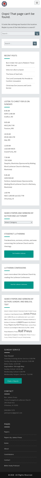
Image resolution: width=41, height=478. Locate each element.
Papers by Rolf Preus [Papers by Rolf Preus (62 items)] (16, 325)
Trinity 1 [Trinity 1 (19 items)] (29, 335)
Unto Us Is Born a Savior (15, 70)
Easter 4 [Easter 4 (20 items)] (26, 311)
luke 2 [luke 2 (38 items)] (6, 319)
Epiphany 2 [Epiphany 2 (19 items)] (8, 314)
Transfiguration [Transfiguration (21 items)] (23, 335)
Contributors (9, 454)
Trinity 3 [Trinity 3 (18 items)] (6, 337)
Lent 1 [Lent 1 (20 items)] (26, 317)
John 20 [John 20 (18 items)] (15, 317)
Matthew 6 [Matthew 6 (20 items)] (26, 319)
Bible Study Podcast (12, 466)
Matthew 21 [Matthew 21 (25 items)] (32, 319)
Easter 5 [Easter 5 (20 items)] (31, 311)
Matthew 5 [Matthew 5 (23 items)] (20, 319)
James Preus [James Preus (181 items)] (29, 313)
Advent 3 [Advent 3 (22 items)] (16, 311)
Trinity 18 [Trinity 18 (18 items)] (20, 337)
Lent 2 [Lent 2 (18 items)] (29, 317)
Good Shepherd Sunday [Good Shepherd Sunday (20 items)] (17, 314)
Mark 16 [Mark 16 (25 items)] (15, 319)
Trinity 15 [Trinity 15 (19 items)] (15, 337)
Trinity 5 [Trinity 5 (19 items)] (11, 337)
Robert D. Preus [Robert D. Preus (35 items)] (13, 332)
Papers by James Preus (13, 437)
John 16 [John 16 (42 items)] (10, 317)
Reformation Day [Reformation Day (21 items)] (22, 327)
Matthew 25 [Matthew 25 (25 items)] (14, 322)
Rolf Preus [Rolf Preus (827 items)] (25, 331)
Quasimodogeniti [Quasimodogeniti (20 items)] (14, 327)
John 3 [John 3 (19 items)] (5, 317)
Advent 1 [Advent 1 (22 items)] (6, 311)
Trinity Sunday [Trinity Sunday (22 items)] (27, 337)
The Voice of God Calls (14, 74)
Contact (7, 460)
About (6, 449)
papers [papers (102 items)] (20, 322)
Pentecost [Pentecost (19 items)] (6, 327)
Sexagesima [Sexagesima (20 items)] (15, 335)
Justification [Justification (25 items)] (20, 317)
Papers (7, 432)
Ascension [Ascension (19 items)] (21, 311)
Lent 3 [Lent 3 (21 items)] (32, 317)
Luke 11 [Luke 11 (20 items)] (10, 319)
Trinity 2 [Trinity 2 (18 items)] (33, 335)
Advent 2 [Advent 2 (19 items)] (11, 311)
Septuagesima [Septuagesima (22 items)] (8, 335)
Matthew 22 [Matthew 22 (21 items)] (7, 322)
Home (6, 443)
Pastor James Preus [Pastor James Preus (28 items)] (30, 325)
